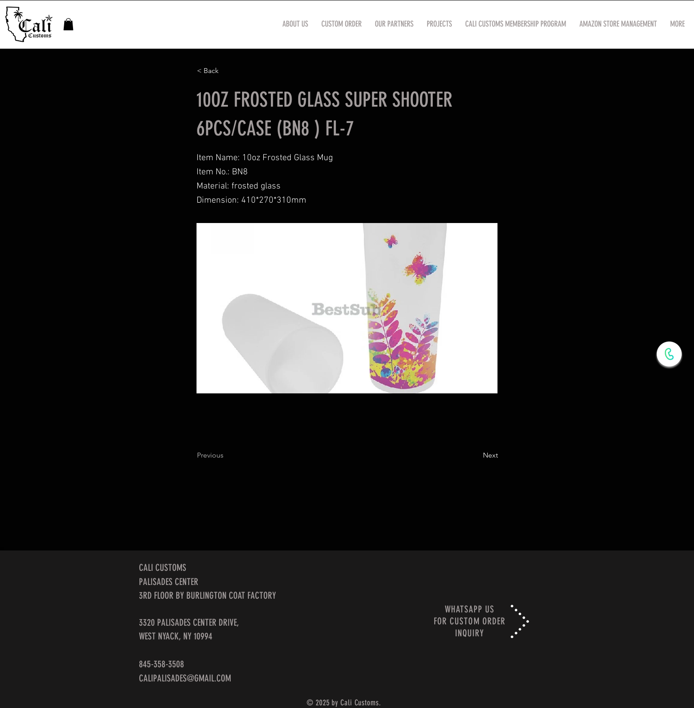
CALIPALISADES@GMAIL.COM (185, 678)
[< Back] (226, 71)
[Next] (476, 455)
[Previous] (226, 455)
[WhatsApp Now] (669, 354)
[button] (68, 24)
